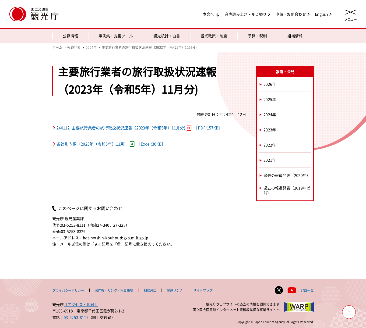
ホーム (57, 47)
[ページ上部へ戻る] (348, 312)
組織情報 (295, 36)
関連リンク (175, 290)
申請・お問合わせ (290, 14)
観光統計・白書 (166, 36)
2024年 (91, 47)
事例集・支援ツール (116, 36)
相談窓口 (150, 290)
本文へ (208, 14)
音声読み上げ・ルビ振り (246, 14)
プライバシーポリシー (68, 290)
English (321, 14)
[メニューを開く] (351, 14)
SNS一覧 (307, 290)
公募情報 (70, 36)
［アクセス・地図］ (81, 304)
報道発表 (74, 47)
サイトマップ (202, 290)
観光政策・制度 (214, 36)
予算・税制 (257, 36)
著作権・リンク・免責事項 (114, 290)
